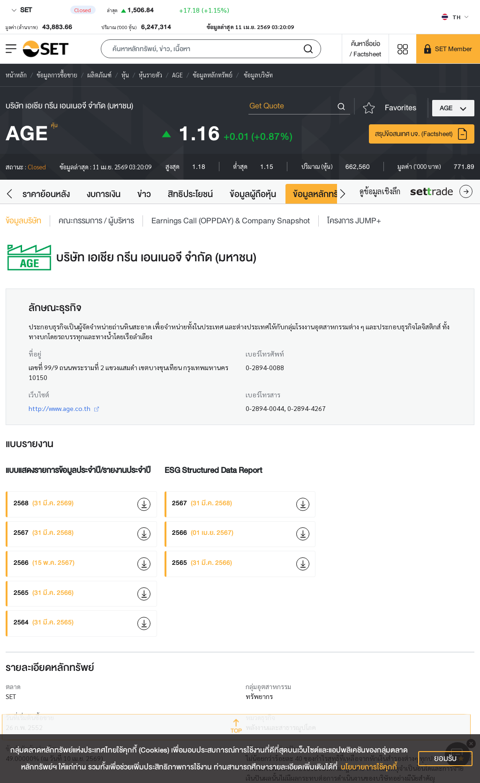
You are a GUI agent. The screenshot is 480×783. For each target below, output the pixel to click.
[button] (211, 48)
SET (21, 9)
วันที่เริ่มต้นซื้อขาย (30, 717)
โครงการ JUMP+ (354, 221)
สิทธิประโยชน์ (190, 194)
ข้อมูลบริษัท (23, 221)
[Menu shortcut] (402, 48)
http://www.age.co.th (64, 408)
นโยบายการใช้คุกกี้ (369, 767)
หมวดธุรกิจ (260, 717)
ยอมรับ (445, 758)
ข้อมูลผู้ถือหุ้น (253, 194)
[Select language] (454, 17)
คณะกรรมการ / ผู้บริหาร (96, 221)
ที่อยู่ (35, 354)
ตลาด (13, 686)
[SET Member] (448, 48)
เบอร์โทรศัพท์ (265, 354)
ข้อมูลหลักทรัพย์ (321, 194)
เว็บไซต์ (39, 394)
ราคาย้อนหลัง (46, 194)
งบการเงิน (103, 194)
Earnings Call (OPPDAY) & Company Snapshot (230, 221)
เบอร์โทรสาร (263, 394)
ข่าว (144, 194)
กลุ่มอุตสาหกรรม (268, 686)
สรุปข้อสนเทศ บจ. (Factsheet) (421, 134)
